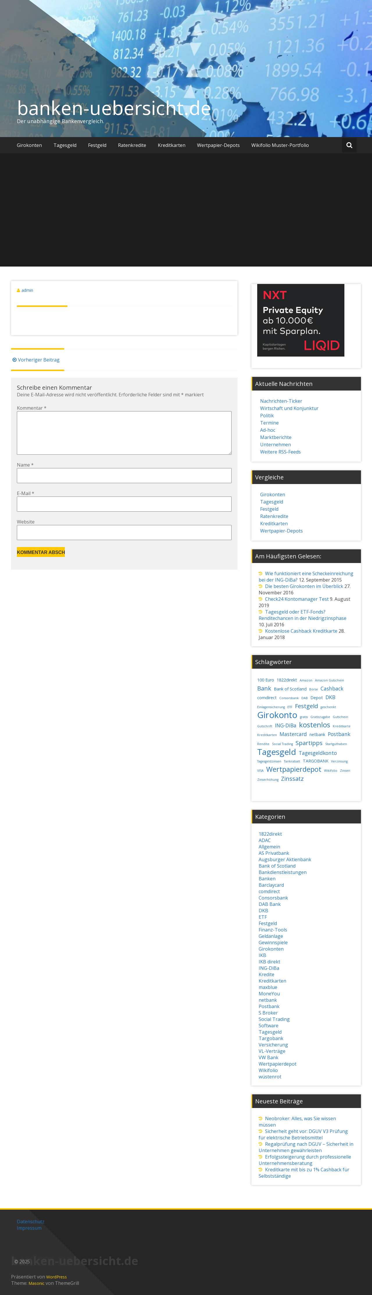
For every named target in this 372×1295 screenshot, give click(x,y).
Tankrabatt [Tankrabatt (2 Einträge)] (292, 761)
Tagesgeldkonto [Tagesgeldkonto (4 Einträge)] (318, 752)
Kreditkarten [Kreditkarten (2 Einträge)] (267, 735)
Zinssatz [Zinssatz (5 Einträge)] (292, 779)
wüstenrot (270, 1076)
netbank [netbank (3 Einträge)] (317, 734)
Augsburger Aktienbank (285, 859)
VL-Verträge (272, 1051)
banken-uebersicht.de (114, 107)
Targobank (271, 1038)
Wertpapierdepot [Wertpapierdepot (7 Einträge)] (293, 769)
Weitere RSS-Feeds (280, 452)
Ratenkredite (132, 145)
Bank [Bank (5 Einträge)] (264, 688)
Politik (267, 415)
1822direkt (270, 834)
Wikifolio (268, 1070)
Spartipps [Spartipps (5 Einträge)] (309, 743)
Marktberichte (275, 437)
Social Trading (274, 1019)
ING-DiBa (269, 968)
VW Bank (268, 1057)
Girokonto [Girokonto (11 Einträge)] (277, 715)
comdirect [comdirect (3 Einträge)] (267, 697)
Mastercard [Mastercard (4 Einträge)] (293, 734)
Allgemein (269, 846)
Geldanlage (271, 936)
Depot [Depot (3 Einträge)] (316, 697)
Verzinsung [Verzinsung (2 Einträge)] (339, 761)
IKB (262, 955)
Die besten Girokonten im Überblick (304, 586)
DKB (263, 910)
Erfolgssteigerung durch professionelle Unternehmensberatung (305, 1160)
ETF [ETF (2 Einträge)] (289, 707)
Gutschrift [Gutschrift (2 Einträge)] (264, 726)
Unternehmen (275, 444)
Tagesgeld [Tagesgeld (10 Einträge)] (276, 751)
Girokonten (29, 145)
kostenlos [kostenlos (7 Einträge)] (314, 724)
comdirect (269, 891)
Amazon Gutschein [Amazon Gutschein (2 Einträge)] (329, 680)
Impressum (29, 1228)
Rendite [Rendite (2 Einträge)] (263, 744)
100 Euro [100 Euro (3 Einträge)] (265, 680)
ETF (263, 917)
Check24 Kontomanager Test (297, 599)
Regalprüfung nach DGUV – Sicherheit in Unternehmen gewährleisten (306, 1147)
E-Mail (25, 502)
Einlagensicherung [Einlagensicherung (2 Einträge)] (271, 707)
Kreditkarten (171, 145)
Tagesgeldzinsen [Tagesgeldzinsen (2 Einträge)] (269, 761)
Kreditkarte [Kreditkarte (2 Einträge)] (341, 726)
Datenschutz (30, 1221)
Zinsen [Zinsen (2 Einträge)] (345, 771)
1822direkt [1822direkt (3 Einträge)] (287, 680)
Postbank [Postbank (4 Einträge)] (339, 734)
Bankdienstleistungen (283, 872)
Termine (269, 423)
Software (268, 1025)
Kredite (266, 974)
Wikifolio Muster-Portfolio (280, 145)
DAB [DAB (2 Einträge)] (304, 698)
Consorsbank (273, 898)
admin (27, 290)
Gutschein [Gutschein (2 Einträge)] (340, 717)
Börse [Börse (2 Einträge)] (313, 689)
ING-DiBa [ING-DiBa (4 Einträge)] (285, 725)
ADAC (265, 840)
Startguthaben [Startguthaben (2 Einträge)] (336, 744)
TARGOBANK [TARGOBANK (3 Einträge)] (315, 761)
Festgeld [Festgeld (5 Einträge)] (306, 706)
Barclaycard (271, 885)
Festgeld (97, 145)
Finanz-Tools (273, 930)
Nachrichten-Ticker (281, 401)
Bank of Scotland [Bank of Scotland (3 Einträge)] (290, 689)
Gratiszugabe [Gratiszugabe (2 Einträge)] (320, 717)
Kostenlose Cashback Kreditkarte (301, 631)
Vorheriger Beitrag (35, 360)
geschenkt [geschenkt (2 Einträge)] (328, 707)
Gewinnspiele (273, 942)
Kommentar (31, 408)
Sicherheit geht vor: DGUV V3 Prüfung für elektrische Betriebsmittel (303, 1134)
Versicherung (273, 1045)
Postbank (269, 1006)
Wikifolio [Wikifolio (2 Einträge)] (330, 771)
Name (25, 474)
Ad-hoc (267, 430)
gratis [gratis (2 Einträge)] (304, 717)
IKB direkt (269, 961)
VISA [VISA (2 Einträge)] (260, 771)
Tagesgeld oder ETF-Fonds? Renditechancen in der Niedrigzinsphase (302, 615)
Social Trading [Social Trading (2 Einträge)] (282, 744)
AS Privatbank (274, 853)
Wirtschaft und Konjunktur (289, 408)
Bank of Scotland (277, 866)
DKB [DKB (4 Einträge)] (330, 697)
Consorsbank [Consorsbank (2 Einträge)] (289, 698)
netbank (268, 1000)
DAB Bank (270, 904)
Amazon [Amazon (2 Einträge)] (306, 680)
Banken (267, 878)
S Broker (268, 1013)
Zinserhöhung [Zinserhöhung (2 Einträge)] (267, 780)
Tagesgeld (64, 145)
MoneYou (269, 993)
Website (26, 531)
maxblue (268, 987)
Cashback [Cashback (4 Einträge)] (332, 688)
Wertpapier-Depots (218, 145)
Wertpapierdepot (277, 1064)
